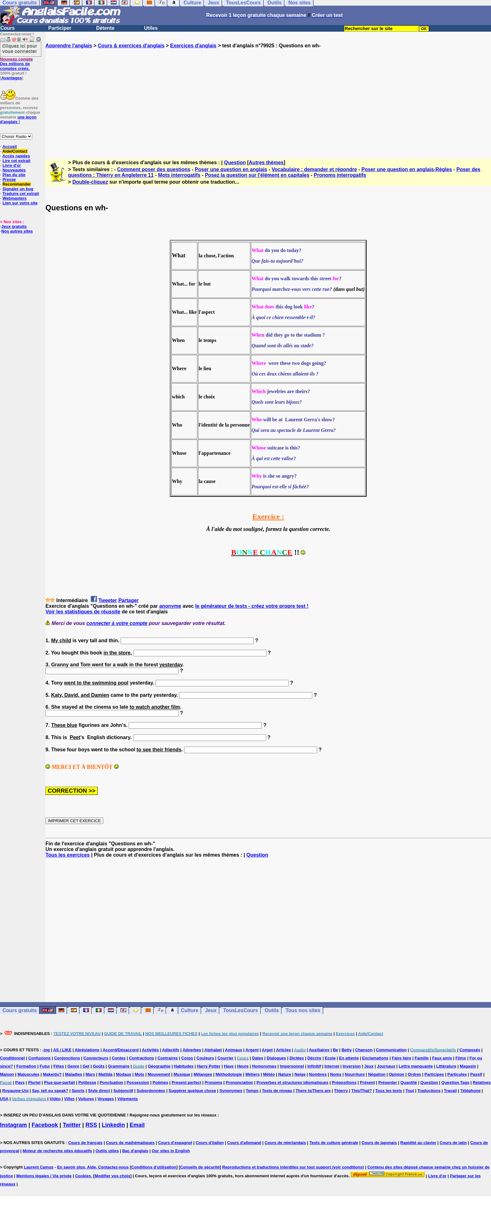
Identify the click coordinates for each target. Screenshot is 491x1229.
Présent (367, 1082)
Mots (139, 1074)
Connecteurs (96, 1058)
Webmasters (15, 198)
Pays (19, 1082)
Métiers (253, 1074)
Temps (252, 1090)
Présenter (387, 1082)
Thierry (341, 1090)
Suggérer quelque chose (192, 1090)
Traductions (429, 1090)
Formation (26, 1066)
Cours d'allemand (244, 1142)
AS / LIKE (62, 1050)
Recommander (17, 184)
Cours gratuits (20, 1010)
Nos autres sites (17, 231)
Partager (128, 600)
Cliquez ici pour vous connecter (19, 48)
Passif (476, 1074)
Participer (59, 28)
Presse (9, 179)
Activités (150, 1050)
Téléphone (470, 1090)
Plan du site (14, 174)
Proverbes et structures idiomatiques (292, 1082)
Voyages (105, 1098)
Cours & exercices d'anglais (131, 45)
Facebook (45, 1125)
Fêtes (59, 1066)
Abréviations (87, 1050)
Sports (78, 1090)
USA (4, 1098)
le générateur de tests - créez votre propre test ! (251, 606)
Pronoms (213, 1082)
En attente (349, 1058)
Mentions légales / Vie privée (44, 1176)
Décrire (315, 1058)
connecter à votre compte (116, 623)
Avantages (11, 78)
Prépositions (344, 1082)
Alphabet (213, 1050)
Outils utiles (107, 1150)
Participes (434, 1074)
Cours (7, 28)
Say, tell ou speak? (50, 1090)
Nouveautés (14, 170)
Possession (138, 1082)
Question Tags (455, 1082)
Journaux (386, 1066)
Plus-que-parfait (59, 1082)
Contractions (141, 1058)
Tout (410, 1090)
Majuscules (28, 1074)
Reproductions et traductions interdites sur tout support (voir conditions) (293, 1167)
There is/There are (313, 1090)
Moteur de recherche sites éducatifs (57, 1150)
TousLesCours (240, 1010)
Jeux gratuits (14, 226)
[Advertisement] (268, 98)
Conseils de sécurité (200, 1167)
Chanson (364, 1050)
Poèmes (160, 1082)
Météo (269, 1074)
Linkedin (113, 1125)
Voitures (86, 1098)
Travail (450, 1090)
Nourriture (355, 1074)
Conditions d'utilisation (153, 1167)
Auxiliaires (319, 1050)
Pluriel (34, 1082)
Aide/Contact (14, 151)
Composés (469, 1050)
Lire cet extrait (16, 160)
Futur (45, 1066)
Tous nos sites (303, 1010)
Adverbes (192, 1050)
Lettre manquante (416, 1066)
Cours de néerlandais (285, 1142)
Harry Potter (208, 1066)
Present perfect (186, 1082)
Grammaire (119, 1066)
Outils (272, 1010)
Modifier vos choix (112, 1176)
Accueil (9, 146)
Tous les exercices (67, 855)
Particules (457, 1074)
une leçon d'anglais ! (18, 119)
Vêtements (127, 1098)
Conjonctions (67, 1058)
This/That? (361, 1090)
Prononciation (239, 1082)
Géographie (159, 1066)
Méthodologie (228, 1074)
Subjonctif (123, 1090)
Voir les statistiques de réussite (82, 611)
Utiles (151, 28)
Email (137, 1125)
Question (235, 162)
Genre (73, 1066)
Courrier (226, 1058)
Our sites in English (171, 1150)
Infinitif (314, 1066)
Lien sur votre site (20, 203)
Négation (376, 1074)
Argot (267, 1050)
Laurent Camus (39, 1167)
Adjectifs (170, 1050)
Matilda (106, 1074)
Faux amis (442, 1058)
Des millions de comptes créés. (16, 64)
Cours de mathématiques (130, 1142)
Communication (391, 1050)
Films (460, 1058)
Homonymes (264, 1066)
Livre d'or (12, 165)
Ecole (330, 1058)
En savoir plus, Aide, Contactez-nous (93, 1167)
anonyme (170, 606)
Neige (300, 1074)
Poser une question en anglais (231, 169)
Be (335, 1050)
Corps (187, 1058)
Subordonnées (151, 1090)
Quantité (409, 1082)
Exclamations (375, 1058)
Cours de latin (453, 1142)
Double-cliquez (90, 182)
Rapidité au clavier (418, 1142)
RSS (91, 1125)
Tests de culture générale (333, 1142)
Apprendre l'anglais (68, 45)
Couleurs (205, 1058)
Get (86, 1066)
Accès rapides (16, 156)
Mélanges (203, 1074)
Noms (335, 1074)
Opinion (396, 1074)
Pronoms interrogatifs (340, 175)
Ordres (414, 1074)
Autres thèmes (266, 162)
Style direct (99, 1090)
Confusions (39, 1058)
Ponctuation (111, 1082)
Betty (347, 1050)
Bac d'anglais (135, 1150)
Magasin (468, 1066)
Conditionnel (12, 1058)
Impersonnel (292, 1066)
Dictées (296, 1058)
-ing (46, 1050)
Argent (252, 1050)
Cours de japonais (379, 1142)
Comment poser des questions (153, 169)
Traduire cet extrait (21, 193)
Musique (182, 1074)
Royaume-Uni (15, 1090)
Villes (69, 1098)
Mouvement (158, 1074)
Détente (105, 28)
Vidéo (55, 1098)
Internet (331, 1066)
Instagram (13, 1125)
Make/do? (52, 1074)
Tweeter (107, 600)
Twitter (72, 1125)
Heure (243, 1066)
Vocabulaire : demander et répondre (314, 169)
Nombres (318, 1074)
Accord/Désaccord (121, 1050)
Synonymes (231, 1090)
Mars (90, 1074)
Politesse (87, 1082)
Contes (119, 1058)
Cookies (83, 1176)
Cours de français (85, 1142)
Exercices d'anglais (193, 45)
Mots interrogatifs (179, 175)
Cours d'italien (210, 1142)
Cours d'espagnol (175, 1142)
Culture (189, 1010)
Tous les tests (388, 1090)
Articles (283, 1050)
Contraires (168, 1058)
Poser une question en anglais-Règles (406, 169)
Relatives (482, 1082)
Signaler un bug (18, 188)
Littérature (446, 1066)
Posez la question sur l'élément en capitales (257, 175)
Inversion (352, 1066)
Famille (422, 1058)
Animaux (233, 1050)
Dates (257, 1058)
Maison (7, 1074)
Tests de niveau (277, 1090)
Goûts (99, 1066)
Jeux (210, 1010)
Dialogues (276, 1058)
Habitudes (184, 1066)
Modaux (123, 1074)
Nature (284, 1074)
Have (229, 1066)
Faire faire (401, 1058)
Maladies (73, 1074)
